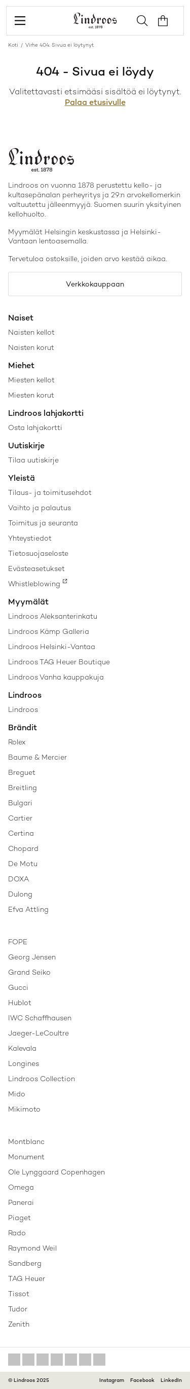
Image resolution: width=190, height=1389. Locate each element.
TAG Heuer (26, 1278)
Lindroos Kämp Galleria (48, 631)
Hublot (19, 1002)
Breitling (22, 787)
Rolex (16, 741)
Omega (21, 1187)
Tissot (18, 1293)
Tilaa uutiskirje (33, 460)
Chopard (23, 848)
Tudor (17, 1308)
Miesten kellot (31, 379)
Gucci (18, 987)
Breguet (21, 772)
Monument (26, 1156)
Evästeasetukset (36, 568)
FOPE (17, 941)
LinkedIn (171, 1380)
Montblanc (26, 1141)
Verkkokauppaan (95, 284)
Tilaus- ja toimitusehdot (50, 492)
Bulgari (20, 802)
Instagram (111, 1380)
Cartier (20, 818)
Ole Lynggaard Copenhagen (56, 1172)
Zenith (18, 1324)
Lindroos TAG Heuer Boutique (59, 661)
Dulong (20, 894)
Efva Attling (28, 909)
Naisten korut (31, 347)
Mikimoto (24, 1109)
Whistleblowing (34, 583)
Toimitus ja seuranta (43, 522)
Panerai (21, 1202)
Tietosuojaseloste (38, 553)
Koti (13, 45)
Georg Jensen (32, 956)
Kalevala (22, 1048)
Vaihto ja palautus (39, 507)
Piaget (19, 1217)
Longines (23, 1063)
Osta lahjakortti (35, 427)
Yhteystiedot (30, 538)
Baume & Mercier (37, 757)
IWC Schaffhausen (39, 1017)
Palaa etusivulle (95, 102)
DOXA (18, 878)
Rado (17, 1232)
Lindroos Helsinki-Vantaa (51, 646)
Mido (16, 1093)
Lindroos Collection (41, 1078)
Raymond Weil (32, 1248)
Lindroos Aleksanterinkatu (52, 616)
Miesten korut (31, 395)
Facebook (142, 1380)
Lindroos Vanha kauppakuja (56, 677)
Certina (21, 833)
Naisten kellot (31, 332)
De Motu (22, 863)
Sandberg (25, 1263)
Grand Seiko (29, 972)
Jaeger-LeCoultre (38, 1033)
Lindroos (23, 709)
